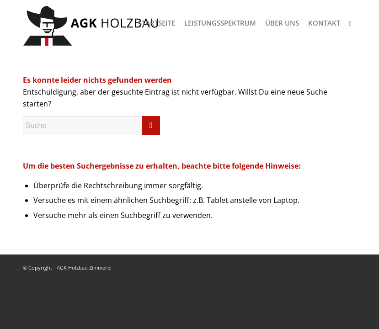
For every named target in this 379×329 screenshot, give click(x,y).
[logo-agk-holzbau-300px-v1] (91, 23)
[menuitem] (156, 23)
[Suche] (350, 23)
